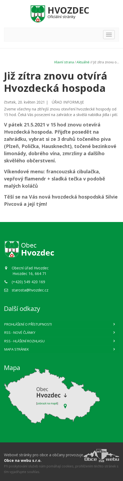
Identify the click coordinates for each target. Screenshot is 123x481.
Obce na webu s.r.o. (22, 460)
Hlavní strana (64, 62)
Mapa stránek (16, 349)
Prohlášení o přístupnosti (28, 324)
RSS (19, 332)
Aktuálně (83, 62)
